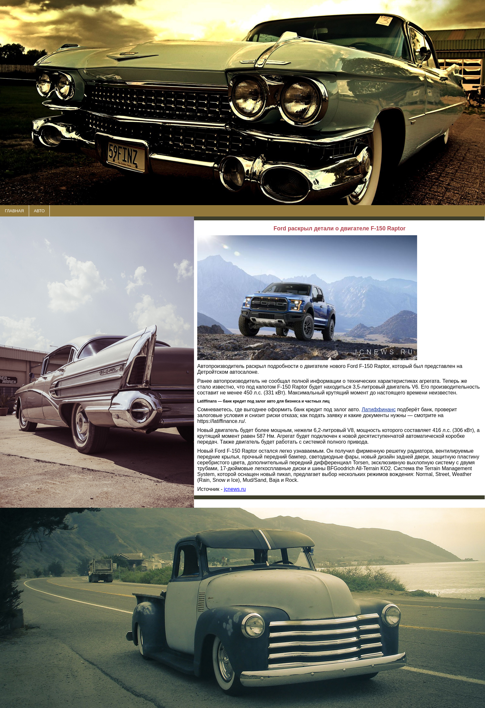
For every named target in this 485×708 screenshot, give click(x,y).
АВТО (39, 210)
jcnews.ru (235, 489)
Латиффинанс (379, 409)
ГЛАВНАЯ (14, 210)
